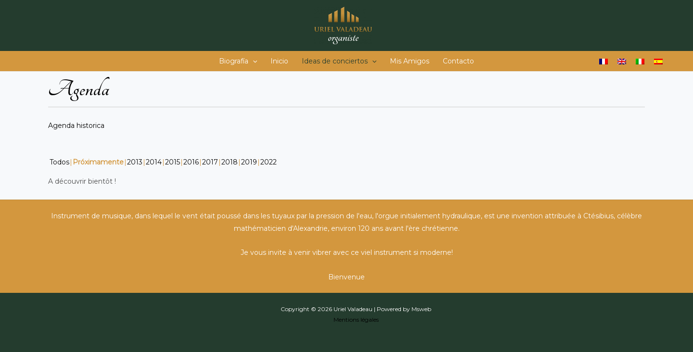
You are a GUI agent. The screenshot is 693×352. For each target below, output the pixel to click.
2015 (172, 162)
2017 (210, 162)
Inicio (279, 61)
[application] (252, 61)
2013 (134, 162)
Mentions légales (356, 319)
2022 (268, 162)
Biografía (238, 61)
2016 (191, 162)
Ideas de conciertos (339, 61)
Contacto (458, 61)
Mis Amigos (409, 61)
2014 (154, 162)
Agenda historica (76, 125)
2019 (249, 162)
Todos (59, 162)
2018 (229, 162)
